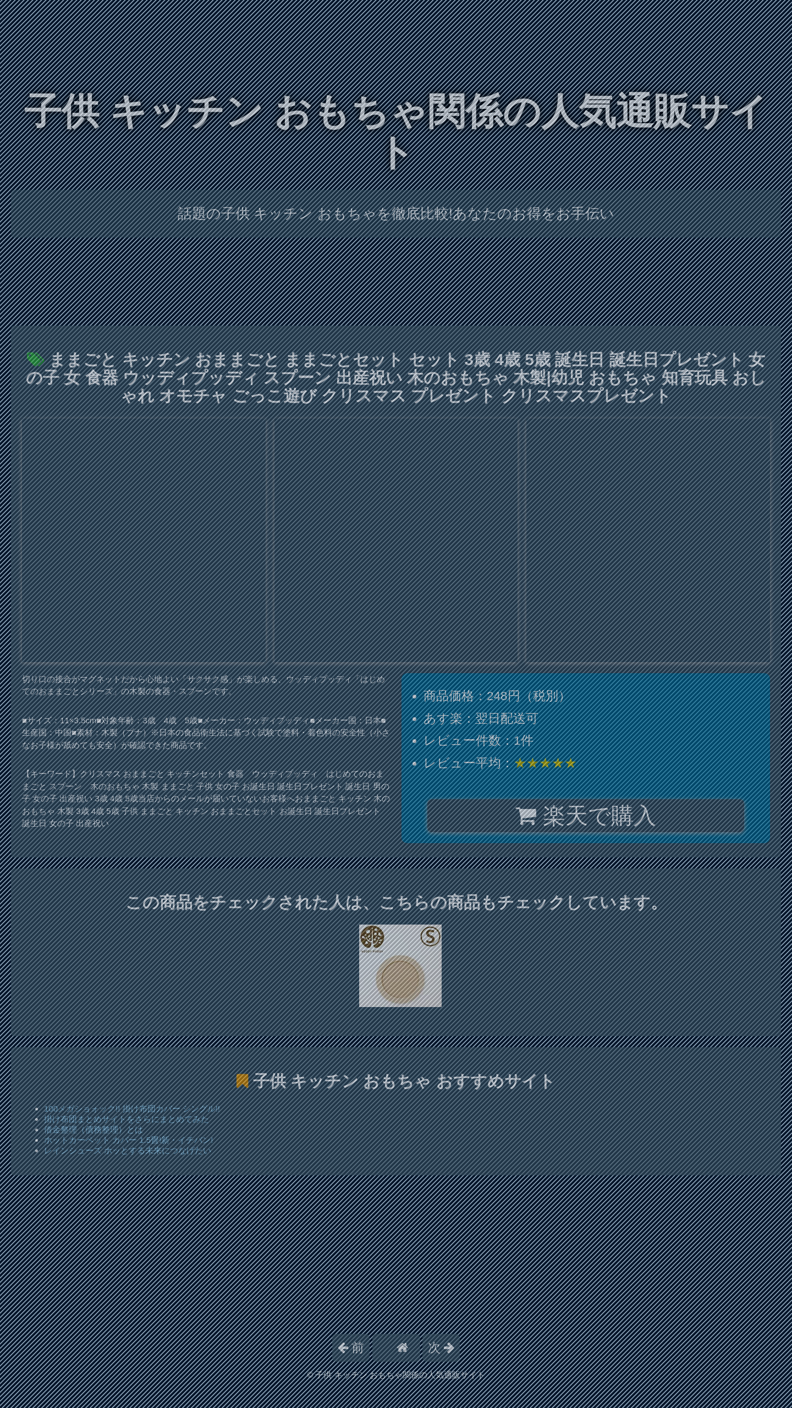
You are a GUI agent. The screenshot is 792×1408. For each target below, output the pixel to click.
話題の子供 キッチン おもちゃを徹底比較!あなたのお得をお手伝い (396, 213)
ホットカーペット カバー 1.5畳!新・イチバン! (128, 1140)
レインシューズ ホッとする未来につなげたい (127, 1150)
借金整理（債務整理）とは (93, 1129)
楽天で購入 (585, 815)
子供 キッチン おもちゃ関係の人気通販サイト (396, 132)
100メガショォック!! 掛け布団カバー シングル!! (132, 1108)
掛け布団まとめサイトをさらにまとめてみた (126, 1119)
